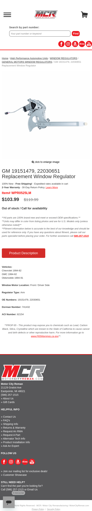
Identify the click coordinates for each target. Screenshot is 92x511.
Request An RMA (13, 431)
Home (5, 58)
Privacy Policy (38, 509)
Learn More (52, 187)
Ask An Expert (11, 445)
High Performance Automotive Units (29, 58)
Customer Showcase (15, 474)
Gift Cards (9, 402)
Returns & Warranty (14, 427)
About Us (8, 398)
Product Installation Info (16, 442)
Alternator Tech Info (14, 438)
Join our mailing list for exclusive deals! (25, 471)
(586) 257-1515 (10, 394)
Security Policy (53, 509)
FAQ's (6, 420)
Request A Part (11, 434)
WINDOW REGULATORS (63, 58)
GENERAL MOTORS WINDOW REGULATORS (27, 62)
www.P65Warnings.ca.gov (45, 336)
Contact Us (9, 416)
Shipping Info (10, 424)
